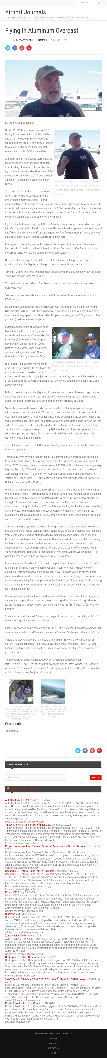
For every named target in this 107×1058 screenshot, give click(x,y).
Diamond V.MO (13, 914)
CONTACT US (54, 1048)
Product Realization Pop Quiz (21, 1003)
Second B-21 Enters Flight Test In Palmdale (29, 870)
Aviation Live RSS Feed (24, 788)
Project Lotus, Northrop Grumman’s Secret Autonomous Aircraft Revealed (46, 846)
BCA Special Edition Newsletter (23, 957)
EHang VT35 (12, 892)
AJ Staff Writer (24, 40)
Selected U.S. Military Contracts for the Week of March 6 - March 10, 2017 (46, 978)
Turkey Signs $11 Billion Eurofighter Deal (28, 824)
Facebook (73, 3)
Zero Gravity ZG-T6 (16, 935)
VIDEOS (53, 1038)
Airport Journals (25, 12)
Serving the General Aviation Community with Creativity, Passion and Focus (47, 17)
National (43, 40)
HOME (53, 1053)
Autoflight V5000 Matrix (18, 800)
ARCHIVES (53, 1043)
